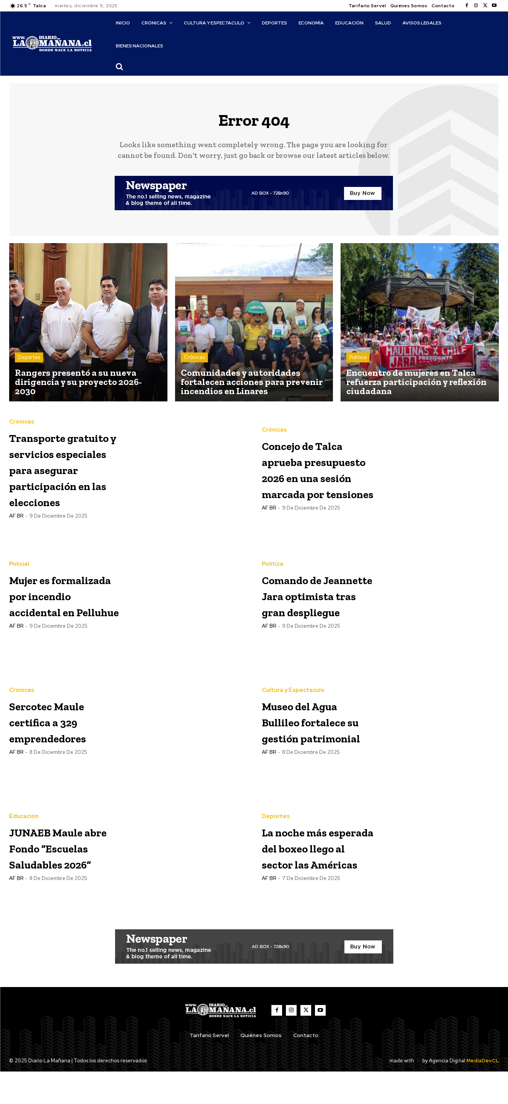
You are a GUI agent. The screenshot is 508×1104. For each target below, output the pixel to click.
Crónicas (194, 362)
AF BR (16, 558)
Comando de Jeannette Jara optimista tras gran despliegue (314, 627)
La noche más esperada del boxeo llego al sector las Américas (309, 880)
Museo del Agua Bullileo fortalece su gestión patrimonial (317, 754)
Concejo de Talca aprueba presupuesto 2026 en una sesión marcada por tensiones (317, 473)
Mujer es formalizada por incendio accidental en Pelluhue (56, 627)
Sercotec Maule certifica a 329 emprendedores (65, 753)
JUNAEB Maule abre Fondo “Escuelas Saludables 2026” (63, 880)
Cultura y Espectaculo (293, 707)
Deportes (29, 362)
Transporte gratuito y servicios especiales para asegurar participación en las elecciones (63, 487)
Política (358, 362)
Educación (24, 833)
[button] (119, 66)
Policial (19, 581)
